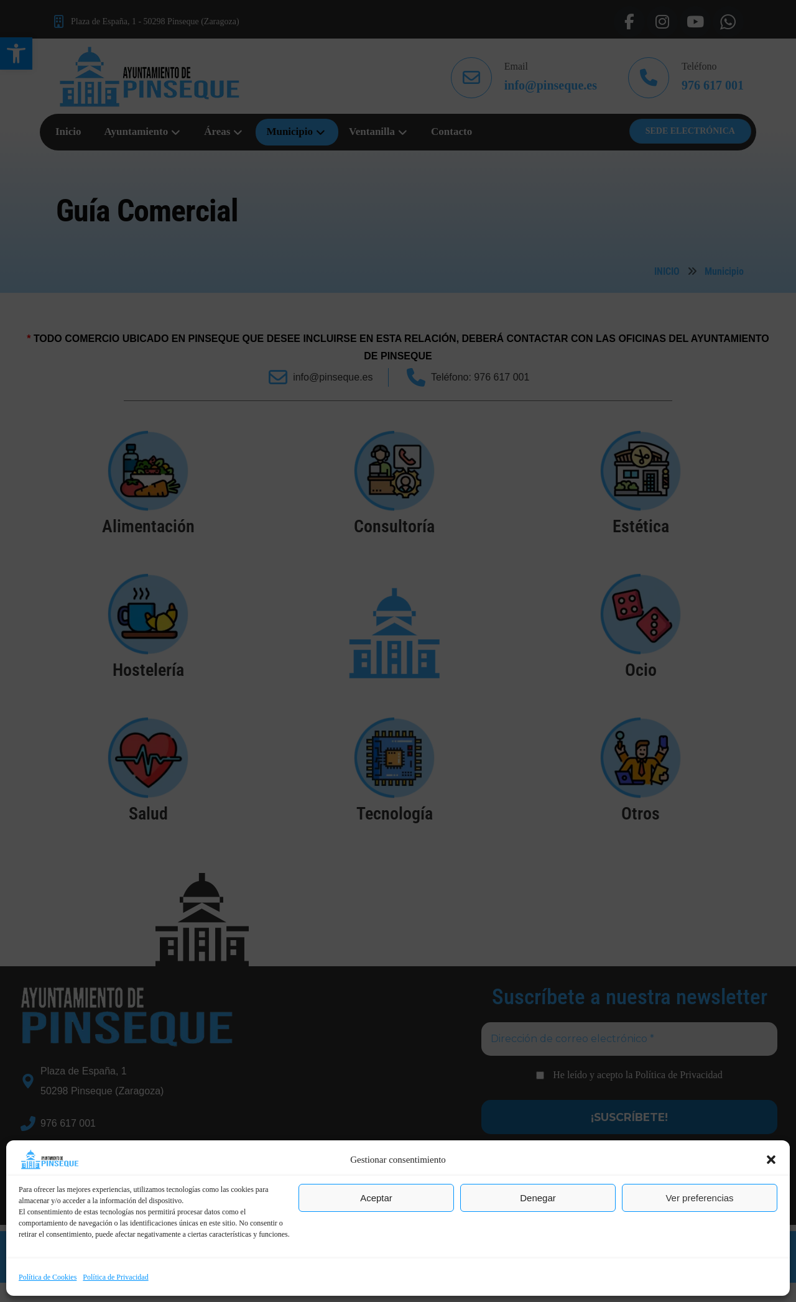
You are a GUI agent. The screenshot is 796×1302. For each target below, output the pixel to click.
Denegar (538, 1198)
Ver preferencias (699, 1198)
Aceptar (376, 1198)
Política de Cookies (47, 1277)
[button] (771, 1159)
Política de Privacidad (115, 1277)
